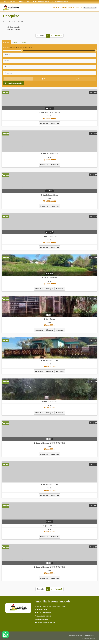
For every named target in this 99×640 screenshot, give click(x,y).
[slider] (22, 50)
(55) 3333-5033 (9, 2)
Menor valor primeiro (49, 79)
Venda (71, 7)
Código (23, 42)
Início (56, 7)
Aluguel (64, 7)
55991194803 (24, 2)
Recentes (80, 79)
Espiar (49, 288)
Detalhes (44, 123)
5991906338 (61, 2)
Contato (78, 7)
